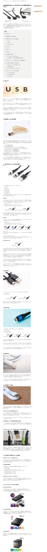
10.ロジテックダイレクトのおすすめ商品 (12, 70)
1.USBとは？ (8, 33)
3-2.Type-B (8, 42)
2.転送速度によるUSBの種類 (10, 36)
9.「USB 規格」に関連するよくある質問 (12, 62)
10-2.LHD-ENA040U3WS (10, 74)
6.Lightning (8, 51)
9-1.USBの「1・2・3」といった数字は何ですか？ (14, 64)
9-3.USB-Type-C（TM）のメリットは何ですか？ (14, 68)
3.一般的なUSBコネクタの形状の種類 (12, 38)
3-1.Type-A (8, 40)
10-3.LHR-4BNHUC (10, 76)
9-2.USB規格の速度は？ (10, 66)
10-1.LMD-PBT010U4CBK (11, 72)
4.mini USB (8, 46)
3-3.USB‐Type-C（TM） (10, 44)
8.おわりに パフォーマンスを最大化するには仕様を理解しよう (16, 60)
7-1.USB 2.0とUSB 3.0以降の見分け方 (12, 56)
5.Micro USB (8, 49)
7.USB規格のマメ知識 (9, 54)
